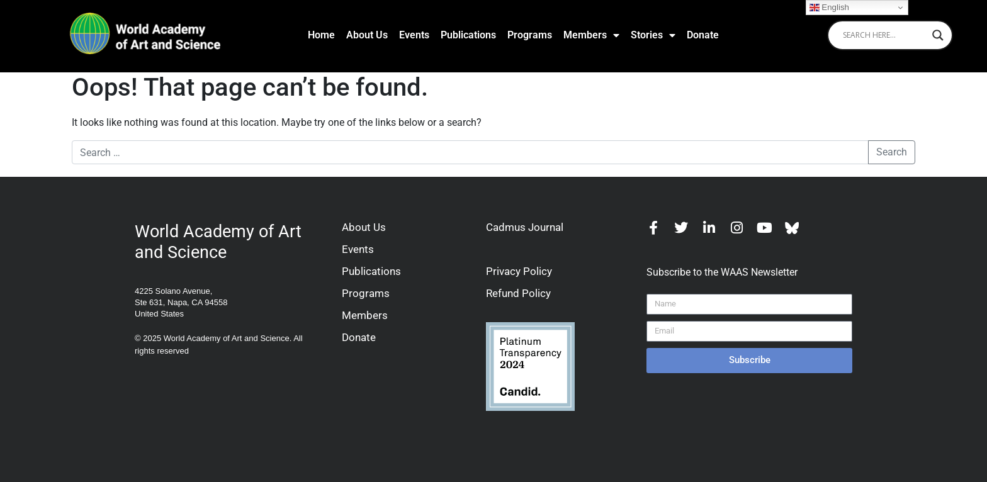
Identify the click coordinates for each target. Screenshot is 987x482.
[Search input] (884, 35)
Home (321, 35)
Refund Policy (518, 293)
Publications (468, 35)
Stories (653, 35)
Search (891, 152)
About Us (367, 35)
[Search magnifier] (938, 35)
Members (591, 35)
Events (414, 35)
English (829, 8)
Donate (703, 35)
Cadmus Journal (524, 227)
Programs (529, 35)
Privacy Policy (519, 271)
